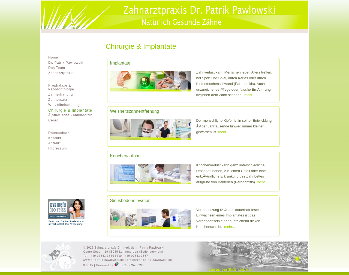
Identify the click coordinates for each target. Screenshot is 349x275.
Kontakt (54, 138)
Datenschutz (59, 133)
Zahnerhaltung (60, 94)
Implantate (120, 63)
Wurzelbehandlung (64, 105)
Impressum (57, 148)
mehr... (249, 95)
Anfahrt (54, 143)
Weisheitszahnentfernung (134, 111)
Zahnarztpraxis (61, 73)
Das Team (56, 68)
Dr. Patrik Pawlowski (65, 63)
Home (53, 57)
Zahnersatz (57, 100)
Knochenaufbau (125, 156)
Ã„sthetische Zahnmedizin (70, 115)
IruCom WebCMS (129, 265)
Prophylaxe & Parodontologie (61, 87)
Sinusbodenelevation (130, 200)
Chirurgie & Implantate (70, 110)
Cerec (53, 120)
